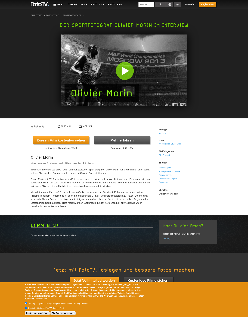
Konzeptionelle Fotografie (169, 171)
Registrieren (207, 4)
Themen (72, 4)
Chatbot (31, 308)
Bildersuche (169, 4)
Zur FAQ (166, 239)
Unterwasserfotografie (168, 179)
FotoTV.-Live (97, 4)
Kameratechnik (165, 175)
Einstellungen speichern (37, 313)
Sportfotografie (72, 15)
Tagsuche (177, 4)
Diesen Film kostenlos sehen (61, 140)
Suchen (160, 4)
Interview (162, 133)
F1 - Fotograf (164, 155)
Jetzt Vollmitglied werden (94, 280)
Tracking (31, 303)
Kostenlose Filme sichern (148, 280)
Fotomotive (52, 15)
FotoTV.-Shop (115, 4)
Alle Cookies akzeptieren (63, 313)
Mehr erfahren (122, 140)
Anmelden (189, 4)
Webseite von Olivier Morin (170, 144)
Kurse (84, 4)
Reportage (163, 182)
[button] (125, 71)
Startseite (36, 15)
